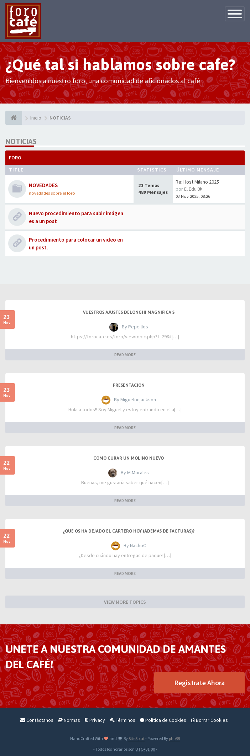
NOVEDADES (43, 185)
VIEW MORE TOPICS (125, 602)
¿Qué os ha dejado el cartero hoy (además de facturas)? (128, 531)
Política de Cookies (163, 720)
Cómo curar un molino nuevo (128, 458)
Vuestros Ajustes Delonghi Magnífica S (129, 312)
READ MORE (125, 354)
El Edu (190, 189)
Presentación (129, 385)
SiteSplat (136, 738)
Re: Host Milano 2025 (197, 182)
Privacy (95, 720)
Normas (69, 720)
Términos (122, 720)
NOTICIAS (21, 141)
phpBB (174, 738)
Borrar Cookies (209, 720)
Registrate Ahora (199, 682)
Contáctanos (36, 720)
